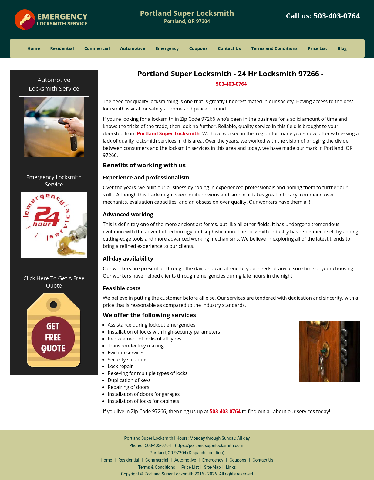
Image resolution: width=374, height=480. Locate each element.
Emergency (167, 48)
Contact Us (229, 48)
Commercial (97, 48)
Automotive (132, 48)
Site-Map (212, 467)
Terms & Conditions (156, 467)
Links (231, 467)
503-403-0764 (337, 16)
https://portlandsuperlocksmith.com (209, 445)
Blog (342, 48)
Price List (317, 48)
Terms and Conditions (274, 48)
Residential (62, 48)
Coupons (198, 48)
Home (33, 48)
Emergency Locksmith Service (54, 180)
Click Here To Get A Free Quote (53, 282)
